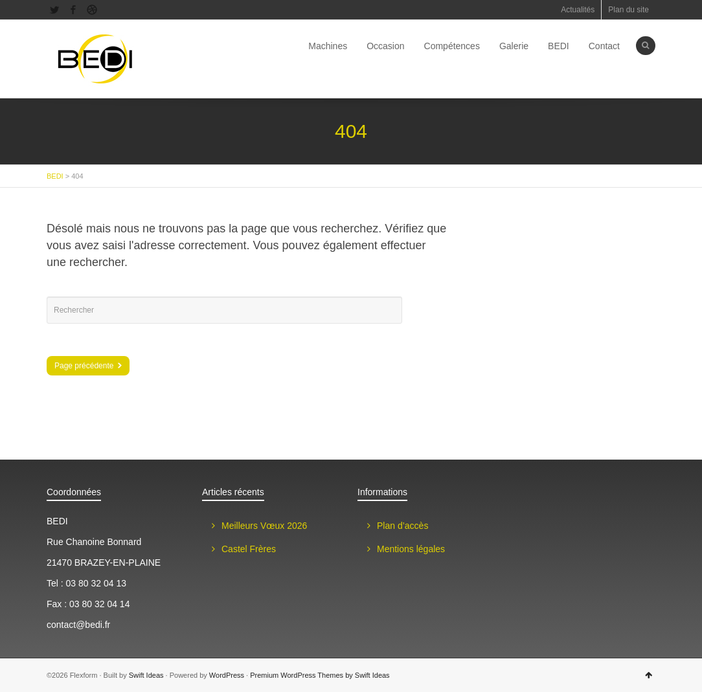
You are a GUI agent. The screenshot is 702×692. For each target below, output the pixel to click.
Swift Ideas (146, 675)
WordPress (226, 675)
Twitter (54, 9)
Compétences (452, 46)
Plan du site (628, 9)
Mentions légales (411, 549)
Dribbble (92, 9)
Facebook (73, 9)
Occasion (385, 46)
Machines (327, 46)
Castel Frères (248, 549)
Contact (604, 46)
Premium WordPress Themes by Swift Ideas (319, 675)
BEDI (558, 46)
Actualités (577, 9)
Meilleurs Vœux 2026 (264, 525)
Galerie (513, 46)
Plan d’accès (402, 525)
